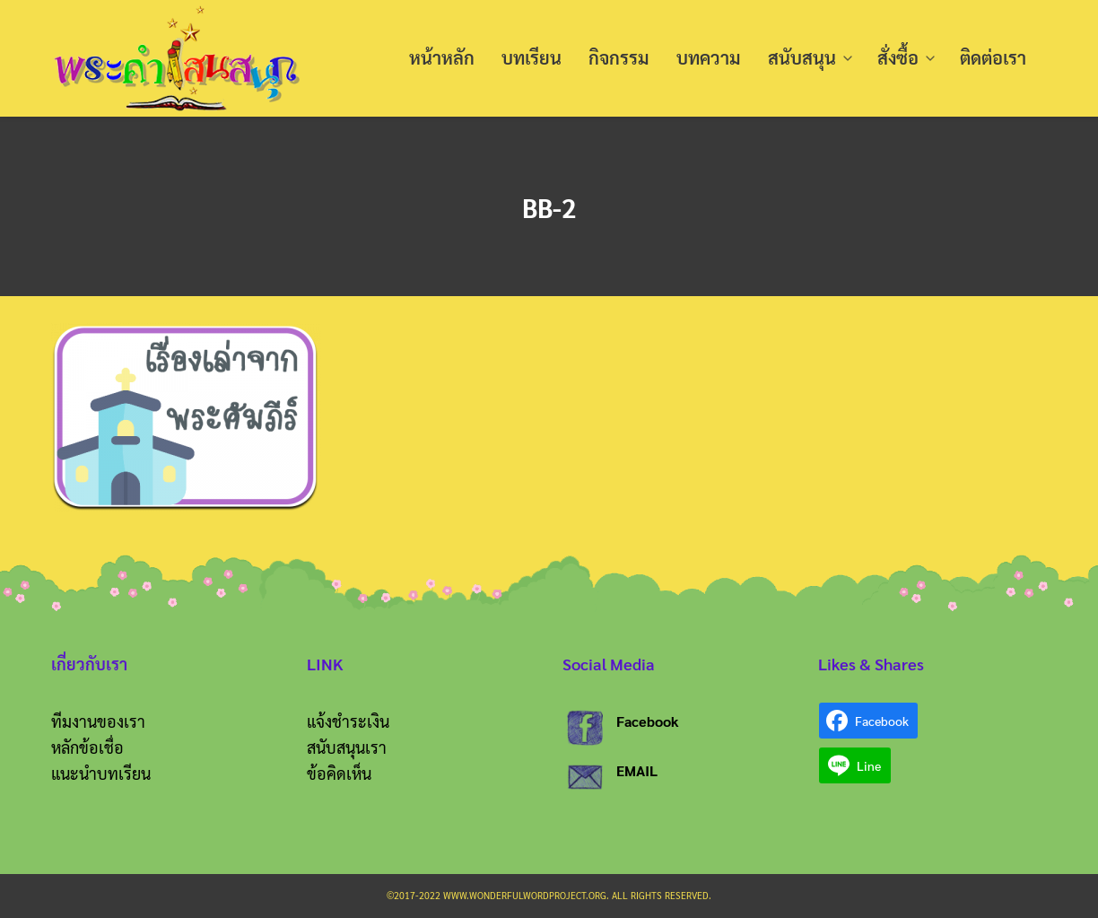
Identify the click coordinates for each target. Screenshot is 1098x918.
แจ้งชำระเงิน (348, 721)
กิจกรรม (618, 58)
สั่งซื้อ (898, 58)
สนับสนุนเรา (347, 747)
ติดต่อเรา (993, 58)
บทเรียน (531, 58)
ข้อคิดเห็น (339, 773)
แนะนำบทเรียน (101, 773)
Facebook (647, 721)
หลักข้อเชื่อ (87, 747)
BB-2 (549, 206)
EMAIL (637, 770)
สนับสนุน (802, 58)
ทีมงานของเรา (98, 721)
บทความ (708, 58)
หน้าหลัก (442, 58)
